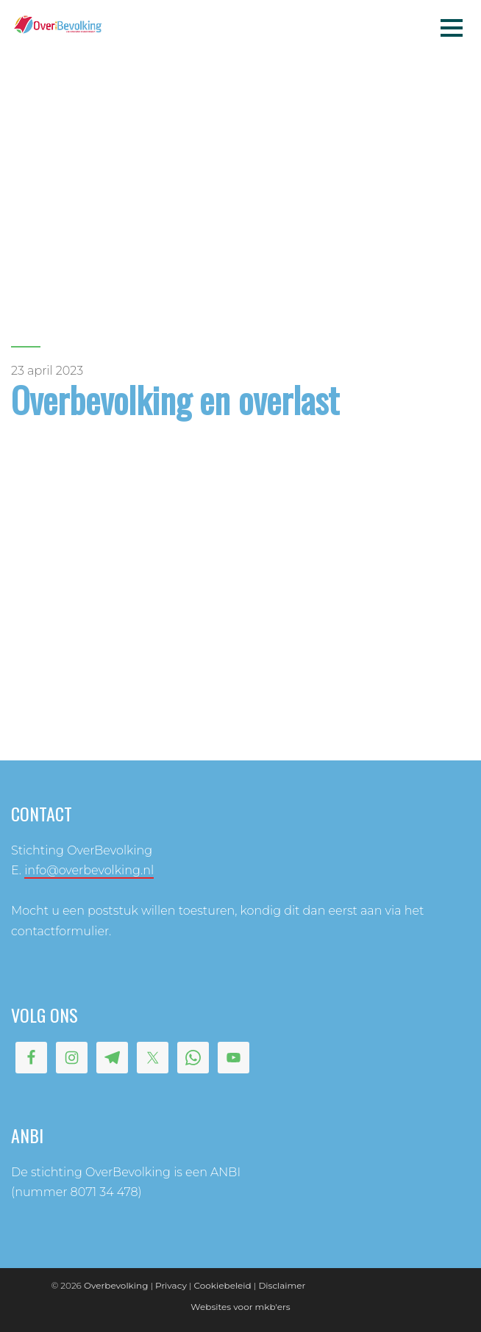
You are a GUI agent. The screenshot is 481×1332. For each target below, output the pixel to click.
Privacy (171, 1285)
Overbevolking (116, 1285)
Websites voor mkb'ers (240, 1306)
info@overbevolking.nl (89, 870)
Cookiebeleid (223, 1285)
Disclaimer (281, 1285)
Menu (451, 27)
